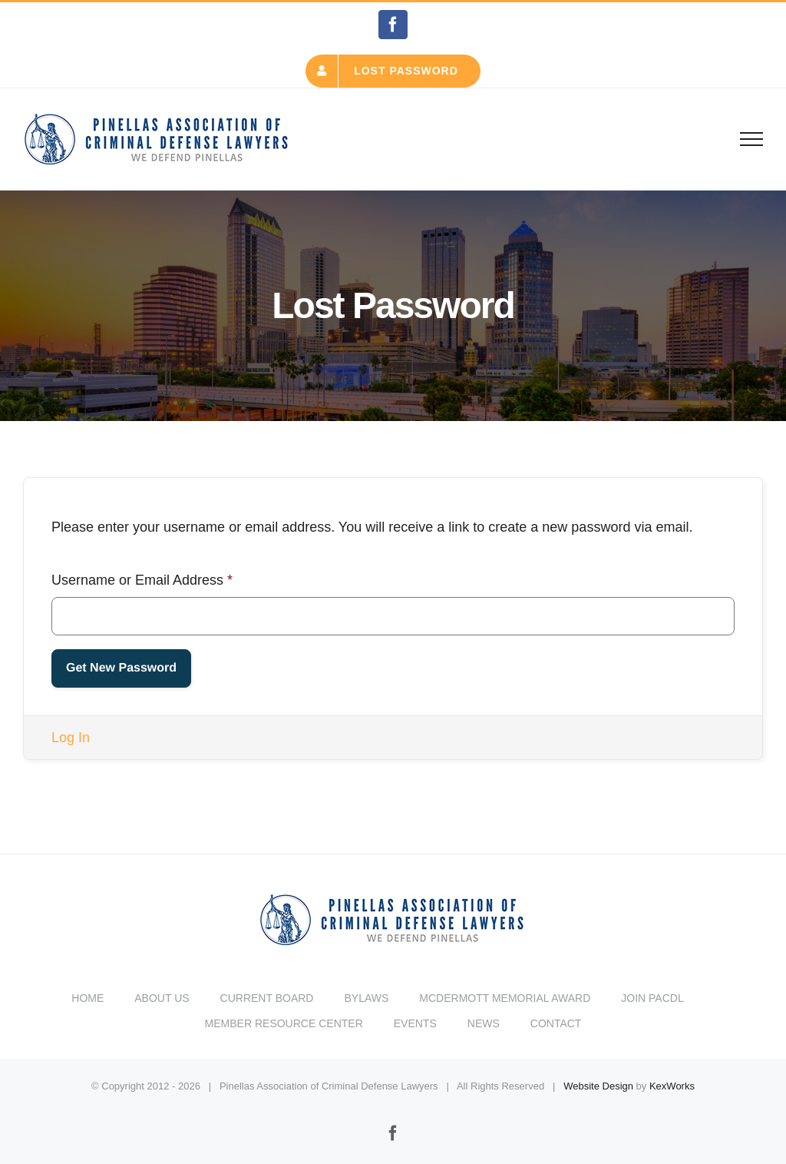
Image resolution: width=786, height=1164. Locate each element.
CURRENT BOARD (267, 998)
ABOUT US (161, 998)
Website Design (598, 1086)
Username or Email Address (142, 580)
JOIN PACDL (652, 998)
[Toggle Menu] (752, 139)
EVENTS (415, 1023)
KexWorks (672, 1086)
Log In (70, 737)
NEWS (483, 1023)
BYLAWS (366, 998)
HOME (87, 998)
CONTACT (556, 1023)
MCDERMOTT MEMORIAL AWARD (504, 998)
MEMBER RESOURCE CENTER (284, 1023)
